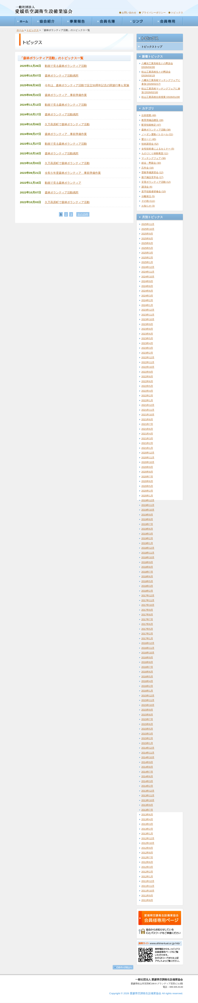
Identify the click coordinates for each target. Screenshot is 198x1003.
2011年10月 (147, 890)
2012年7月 (147, 857)
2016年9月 (147, 657)
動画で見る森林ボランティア (63, 182)
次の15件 (82, 214)
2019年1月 (147, 543)
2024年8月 (147, 286)
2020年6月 (147, 481)
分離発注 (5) (148, 196)
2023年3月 (147, 348)
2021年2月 (147, 443)
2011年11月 (147, 886)
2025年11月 (147, 224)
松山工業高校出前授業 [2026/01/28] (160, 97)
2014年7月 (147, 771)
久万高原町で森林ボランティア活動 (67, 124)
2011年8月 (147, 900)
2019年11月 (147, 505)
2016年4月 (147, 681)
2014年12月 (147, 747)
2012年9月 (147, 848)
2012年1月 (147, 876)
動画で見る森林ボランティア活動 (66, 65)
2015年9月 (147, 709)
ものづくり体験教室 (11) (154, 153)
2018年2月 (147, 590)
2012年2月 (147, 871)
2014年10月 (147, 757)
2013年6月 (147, 814)
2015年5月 (147, 728)
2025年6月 (147, 243)
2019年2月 (147, 538)
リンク (137, 21)
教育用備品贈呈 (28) (152, 120)
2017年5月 (147, 629)
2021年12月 (147, 405)
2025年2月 (147, 257)
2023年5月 (147, 338)
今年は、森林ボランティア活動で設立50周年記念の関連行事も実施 (87, 85)
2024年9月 (147, 281)
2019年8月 (147, 519)
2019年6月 (147, 528)
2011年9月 (147, 895)
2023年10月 (147, 319)
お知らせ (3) (148, 205)
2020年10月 (147, 462)
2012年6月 (147, 862)
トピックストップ (151, 46)
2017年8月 (147, 614)
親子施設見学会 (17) (152, 177)
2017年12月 (147, 595)
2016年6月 (147, 671)
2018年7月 (147, 571)
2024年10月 (147, 276)
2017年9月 (147, 609)
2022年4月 (147, 390)
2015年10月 (147, 705)
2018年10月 (147, 557)
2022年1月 (147, 400)
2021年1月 (147, 448)
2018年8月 (147, 567)
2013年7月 (147, 809)
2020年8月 (147, 471)
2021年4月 (147, 433)
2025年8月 (147, 238)
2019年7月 (147, 524)
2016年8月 (147, 662)
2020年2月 (147, 490)
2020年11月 (147, 457)
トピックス (177, 12)
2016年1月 (147, 690)
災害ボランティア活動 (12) (156, 182)
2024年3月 (147, 295)
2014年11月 (147, 752)
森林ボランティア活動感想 (61, 75)
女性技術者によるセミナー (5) (157, 148)
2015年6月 (147, 724)
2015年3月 (147, 733)
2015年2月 (147, 738)
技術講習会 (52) (150, 143)
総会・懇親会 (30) (151, 163)
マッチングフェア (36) (153, 158)
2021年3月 (147, 438)
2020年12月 (147, 452)
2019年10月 (147, 509)
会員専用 (167, 21)
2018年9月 (147, 562)
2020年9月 (147, 467)
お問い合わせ (129, 12)
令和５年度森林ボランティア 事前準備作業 (73, 172)
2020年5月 (147, 486)
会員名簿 (107, 21)
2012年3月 (147, 867)
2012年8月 (147, 852)
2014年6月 (147, 776)
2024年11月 (147, 271)
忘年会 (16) (147, 167)
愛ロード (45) (148, 139)
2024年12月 (147, 267)
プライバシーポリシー (153, 12)
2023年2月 (147, 352)
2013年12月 (147, 790)
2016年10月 (147, 652)
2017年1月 (147, 638)
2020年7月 (147, 476)
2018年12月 (147, 547)
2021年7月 (147, 424)
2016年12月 (147, 643)
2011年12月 (147, 881)
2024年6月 (147, 290)
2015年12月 (147, 695)
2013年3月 (147, 824)
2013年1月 (147, 833)
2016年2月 (147, 686)
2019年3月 (147, 533)
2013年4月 (147, 819)
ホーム (23, 21)
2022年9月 (147, 371)
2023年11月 (147, 314)
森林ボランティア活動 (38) (156, 129)
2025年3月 (147, 252)
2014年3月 (147, 781)
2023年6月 (147, 333)
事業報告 (77, 21)
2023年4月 (147, 343)
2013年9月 (147, 805)
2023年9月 (147, 324)
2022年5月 (147, 386)
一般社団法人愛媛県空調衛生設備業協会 (43, 10)
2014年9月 (147, 762)
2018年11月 (147, 552)
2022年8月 (147, 376)
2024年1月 (147, 305)
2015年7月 (147, 719)
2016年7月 (147, 667)
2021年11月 (147, 410)
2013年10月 (147, 800)
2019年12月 (147, 500)
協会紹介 (47, 21)
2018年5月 (147, 581)
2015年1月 (147, 743)
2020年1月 (147, 495)
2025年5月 (147, 248)
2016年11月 (147, 648)
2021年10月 (147, 414)
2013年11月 (147, 795)
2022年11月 (147, 362)
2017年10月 (147, 605)
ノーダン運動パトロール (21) (157, 134)
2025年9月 (147, 233)
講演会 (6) (146, 186)
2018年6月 (147, 576)
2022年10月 (147, 367)
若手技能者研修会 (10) (153, 191)
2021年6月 (147, 429)
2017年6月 (147, 624)
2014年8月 (147, 767)
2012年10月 (147, 843)
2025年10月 (147, 229)
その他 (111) (148, 201)
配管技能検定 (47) (151, 124)
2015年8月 (147, 714)
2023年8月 (147, 328)
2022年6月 (147, 381)
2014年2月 (147, 786)
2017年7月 (147, 619)
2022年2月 (147, 395)
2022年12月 (147, 357)
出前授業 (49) (148, 115)
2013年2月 (147, 828)
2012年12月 (147, 838)
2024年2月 (147, 300)
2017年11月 (147, 600)
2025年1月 (147, 262)
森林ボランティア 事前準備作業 (66, 95)
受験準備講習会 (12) (152, 172)
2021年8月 (147, 419)
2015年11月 (147, 700)
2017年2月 (147, 633)
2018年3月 (147, 586)
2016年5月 (147, 676)
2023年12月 (147, 309)
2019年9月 (147, 514)
